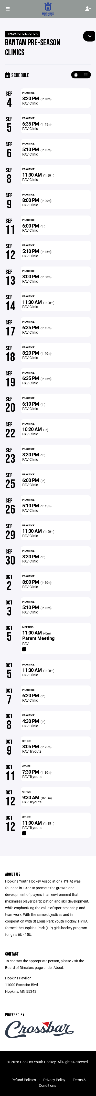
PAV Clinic (30, 103)
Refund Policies (24, 1079)
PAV (25, 643)
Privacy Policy (54, 1079)
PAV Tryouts (31, 751)
